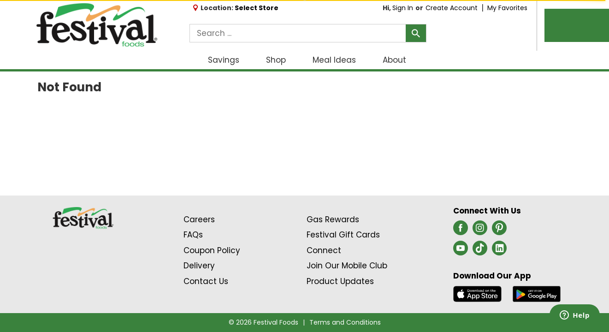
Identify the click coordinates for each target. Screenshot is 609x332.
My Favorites (508, 7)
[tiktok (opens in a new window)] (480, 250)
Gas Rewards (333, 219)
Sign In (402, 7)
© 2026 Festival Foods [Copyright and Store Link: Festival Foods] (263, 322)
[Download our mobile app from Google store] (537, 293)
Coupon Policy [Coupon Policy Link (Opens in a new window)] (211, 250)
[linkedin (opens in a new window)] (499, 250)
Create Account (452, 7)
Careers (199, 219)
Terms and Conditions (345, 322)
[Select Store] (257, 7)
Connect (324, 250)
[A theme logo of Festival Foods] (97, 25)
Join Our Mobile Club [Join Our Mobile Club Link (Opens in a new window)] (347, 265)
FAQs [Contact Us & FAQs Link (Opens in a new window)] (193, 234)
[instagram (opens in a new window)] (480, 230)
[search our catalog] (416, 33)
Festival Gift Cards (343, 234)
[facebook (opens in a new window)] (460, 230)
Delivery (199, 265)
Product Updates (340, 281)
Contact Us (205, 281)
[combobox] (308, 33)
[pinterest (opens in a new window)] (499, 230)
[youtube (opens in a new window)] (460, 250)
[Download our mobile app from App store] (477, 293)
